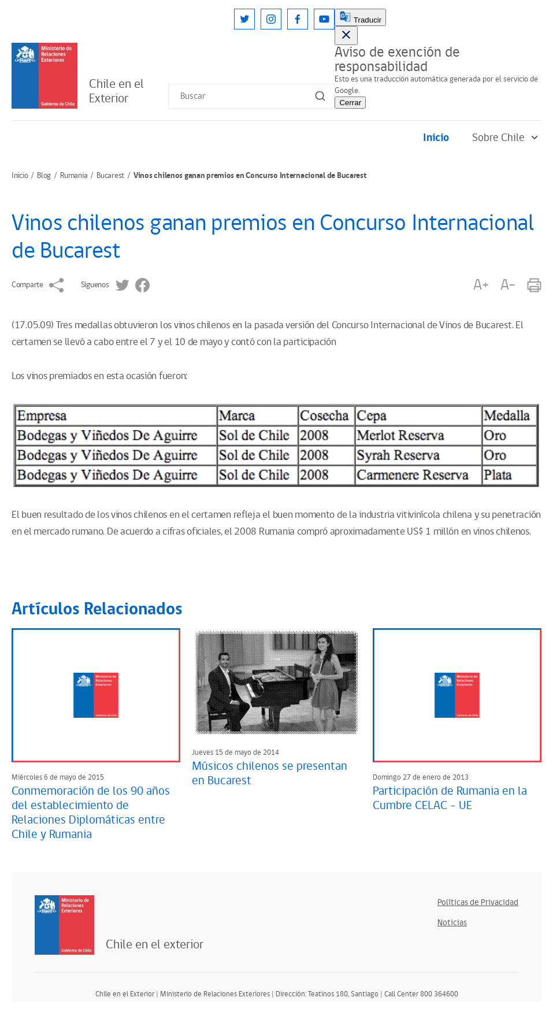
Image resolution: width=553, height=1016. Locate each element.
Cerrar (350, 102)
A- (507, 285)
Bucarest (110, 175)
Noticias (452, 923)
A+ (480, 285)
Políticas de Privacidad (477, 902)
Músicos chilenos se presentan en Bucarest (269, 773)
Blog (44, 175)
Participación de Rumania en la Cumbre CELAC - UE (450, 798)
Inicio (436, 138)
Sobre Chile (506, 138)
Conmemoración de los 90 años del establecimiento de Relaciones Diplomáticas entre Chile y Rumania (91, 813)
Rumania (73, 175)
